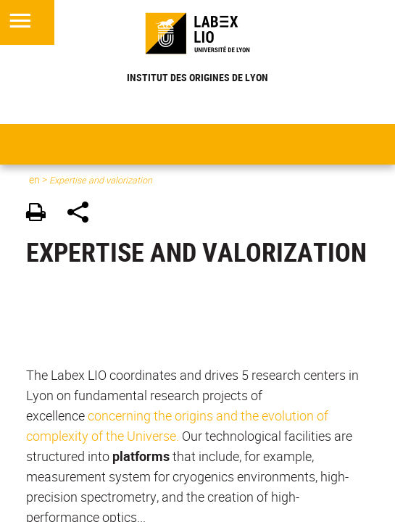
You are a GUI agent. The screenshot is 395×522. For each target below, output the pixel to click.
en (34, 179)
